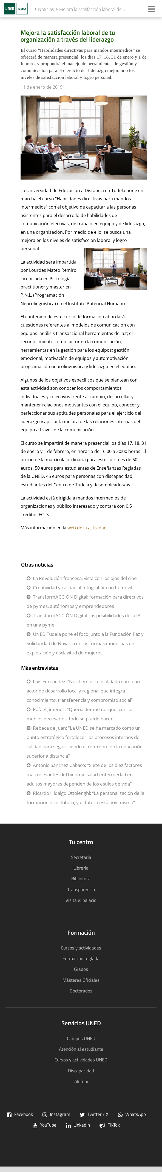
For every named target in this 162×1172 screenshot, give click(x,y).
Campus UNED (81, 1038)
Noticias (46, 9)
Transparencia (81, 889)
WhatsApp (132, 1114)
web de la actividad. (87, 528)
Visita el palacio (81, 900)
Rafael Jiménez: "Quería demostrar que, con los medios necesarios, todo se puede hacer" (80, 714)
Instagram (56, 1114)
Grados (81, 969)
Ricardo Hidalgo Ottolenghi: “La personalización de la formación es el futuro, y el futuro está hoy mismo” (85, 798)
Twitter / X (94, 1114)
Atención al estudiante (81, 1049)
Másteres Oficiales (81, 980)
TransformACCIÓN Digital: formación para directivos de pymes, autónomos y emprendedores (85, 601)
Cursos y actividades (81, 947)
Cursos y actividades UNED (81, 1059)
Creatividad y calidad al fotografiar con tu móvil (82, 587)
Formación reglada (81, 958)
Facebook (20, 1114)
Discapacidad (81, 1070)
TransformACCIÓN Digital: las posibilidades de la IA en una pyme (84, 620)
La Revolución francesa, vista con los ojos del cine (85, 578)
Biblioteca (81, 878)
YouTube (44, 1124)
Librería (81, 867)
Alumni (81, 1081)
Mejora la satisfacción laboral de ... (92, 9)
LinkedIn (78, 1124)
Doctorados (81, 990)
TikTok (110, 1124)
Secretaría (81, 857)
